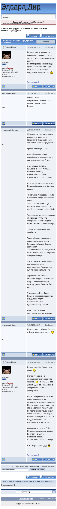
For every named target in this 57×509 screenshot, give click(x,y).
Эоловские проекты (29, 28)
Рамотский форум (11, 28)
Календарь (29, 23)
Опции (45, 41)
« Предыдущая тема (20, 466)
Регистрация (38, 22)
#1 (54, 47)
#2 (54, 93)
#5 (54, 362)
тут (31, 61)
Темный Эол (10, 47)
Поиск (12, 23)
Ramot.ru (6, 17)
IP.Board (25, 503)
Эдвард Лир (21, 7)
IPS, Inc (37, 503)
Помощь (6, 23)
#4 (54, 325)
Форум (18, 503)
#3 (54, 130)
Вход (31, 22)
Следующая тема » (48, 466)
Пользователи (19, 23)
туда (45, 446)
